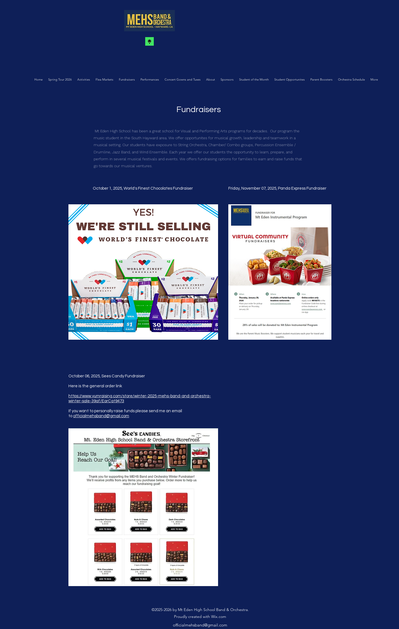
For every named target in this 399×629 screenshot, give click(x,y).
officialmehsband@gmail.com (101, 416)
